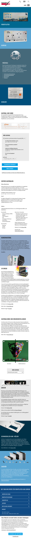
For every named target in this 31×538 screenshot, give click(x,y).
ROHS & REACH (10, 168)
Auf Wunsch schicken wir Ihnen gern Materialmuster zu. (13, 172)
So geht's (3, 252)
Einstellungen (15, 536)
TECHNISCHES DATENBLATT (10, 164)
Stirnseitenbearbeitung (9, 75)
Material (6, 77)
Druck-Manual (10, 306)
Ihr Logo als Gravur (5, 413)
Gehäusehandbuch (5, 480)
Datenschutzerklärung (11, 530)
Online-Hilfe (23, 227)
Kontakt (10, 308)
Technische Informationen (9, 74)
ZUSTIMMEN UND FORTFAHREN (15, 534)
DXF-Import (6, 76)
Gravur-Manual (18, 410)
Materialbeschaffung (19, 230)
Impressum (3, 530)
